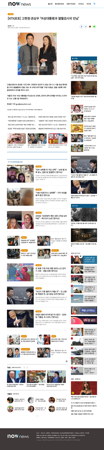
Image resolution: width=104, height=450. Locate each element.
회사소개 (43, 433)
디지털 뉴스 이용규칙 (79, 433)
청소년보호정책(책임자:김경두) (66, 433)
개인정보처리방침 (55, 433)
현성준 (9, 26)
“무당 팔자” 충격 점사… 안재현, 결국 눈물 (61, 401)
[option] (16, 379)
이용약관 (48, 433)
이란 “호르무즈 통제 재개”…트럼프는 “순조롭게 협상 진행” (15, 385)
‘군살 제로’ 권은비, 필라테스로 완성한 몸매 (61, 409)
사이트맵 (87, 433)
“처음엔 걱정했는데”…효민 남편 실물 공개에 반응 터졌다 (40, 401)
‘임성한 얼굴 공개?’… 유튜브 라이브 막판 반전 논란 (19, 409)
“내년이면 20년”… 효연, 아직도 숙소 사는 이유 (40, 409)
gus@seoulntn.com (23, 104)
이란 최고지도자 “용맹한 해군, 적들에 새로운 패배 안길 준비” (55, 385)
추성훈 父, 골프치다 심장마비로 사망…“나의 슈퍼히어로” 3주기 (19, 401)
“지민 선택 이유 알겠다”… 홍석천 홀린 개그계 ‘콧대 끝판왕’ (36, 385)
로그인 (37, 433)
